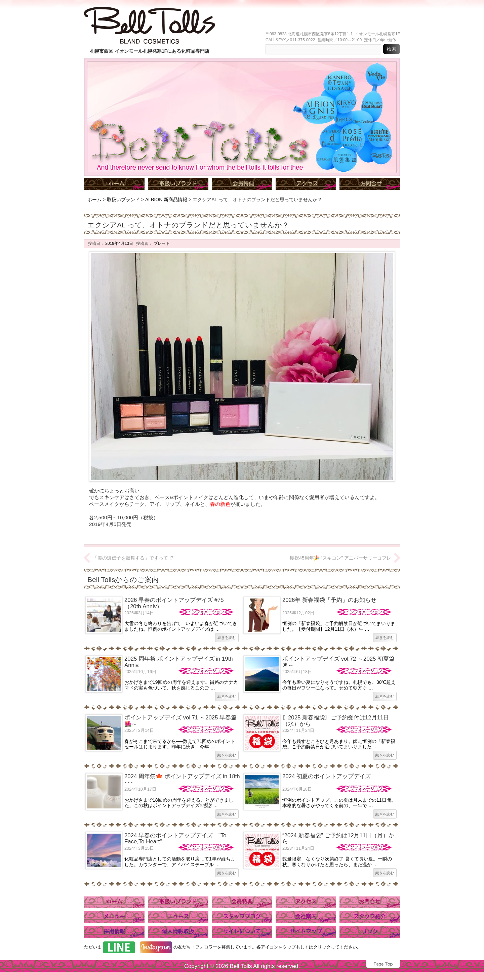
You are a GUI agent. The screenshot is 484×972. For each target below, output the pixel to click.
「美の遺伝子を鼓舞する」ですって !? (133, 558)
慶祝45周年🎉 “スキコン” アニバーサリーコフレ (340, 558)
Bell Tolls (241, 966)
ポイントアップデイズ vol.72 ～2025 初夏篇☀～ (338, 662)
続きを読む (226, 637)
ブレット (160, 243)
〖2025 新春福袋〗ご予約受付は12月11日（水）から (335, 720)
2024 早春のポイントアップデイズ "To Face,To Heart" (175, 838)
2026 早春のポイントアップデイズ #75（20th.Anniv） (174, 603)
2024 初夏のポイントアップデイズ (326, 776)
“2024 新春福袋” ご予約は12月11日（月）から (338, 838)
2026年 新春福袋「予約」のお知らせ (329, 600)
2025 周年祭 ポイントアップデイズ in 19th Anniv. (178, 662)
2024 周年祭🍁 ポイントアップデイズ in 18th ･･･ (182, 779)
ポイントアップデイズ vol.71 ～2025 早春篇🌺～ (180, 720)
